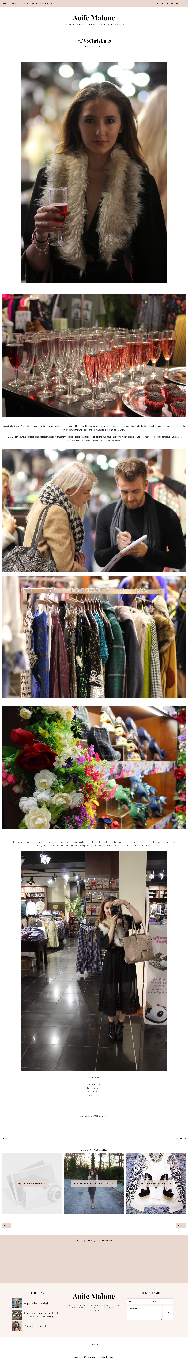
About (15, 3)
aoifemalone (104, 1240)
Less (6, 1225)
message (144, 1313)
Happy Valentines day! (36, 1303)
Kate (111, 1357)
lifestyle (7, 1138)
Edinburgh (46, 3)
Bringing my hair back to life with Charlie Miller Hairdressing (41, 1314)
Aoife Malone (94, 17)
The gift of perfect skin (36, 1325)
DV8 (95, 1116)
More (181, 1225)
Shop (34, 3)
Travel (25, 3)
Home (6, 3)
